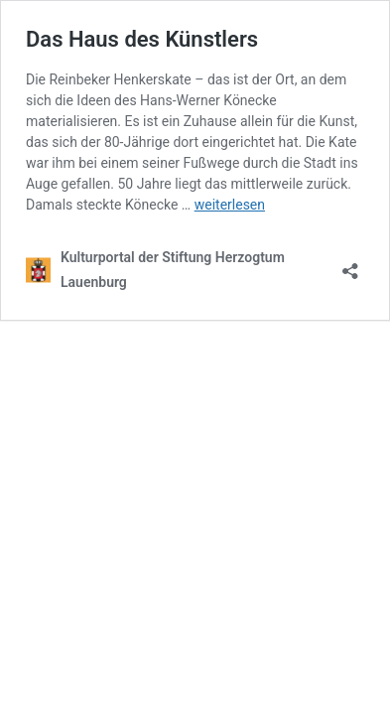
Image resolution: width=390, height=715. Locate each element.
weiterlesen (230, 205)
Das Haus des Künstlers (142, 39)
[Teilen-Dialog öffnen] (350, 264)
